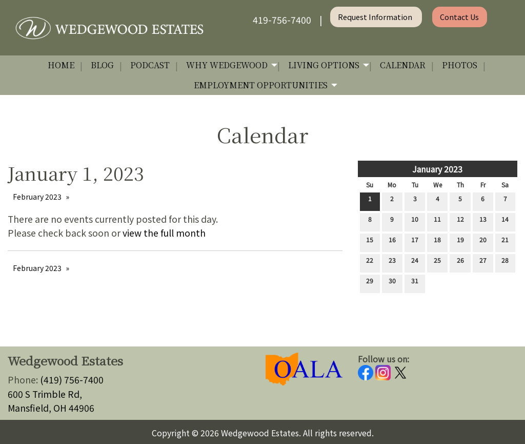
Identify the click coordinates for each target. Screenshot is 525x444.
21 (505, 241)
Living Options (323, 65)
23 (392, 262)
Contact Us (459, 16)
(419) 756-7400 (72, 379)
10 (414, 221)
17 (414, 241)
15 (369, 241)
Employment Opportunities (261, 85)
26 (460, 262)
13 (483, 221)
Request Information (376, 16)
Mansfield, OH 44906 (51, 407)
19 (460, 241)
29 (369, 282)
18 (437, 241)
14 (505, 221)
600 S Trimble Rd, (45, 394)
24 (414, 262)
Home (61, 65)
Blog (102, 65)
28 (505, 262)
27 (483, 262)
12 (460, 221)
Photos (459, 65)
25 (437, 262)
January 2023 (437, 169)
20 (483, 241)
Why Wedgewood (227, 65)
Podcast (150, 65)
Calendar (403, 65)
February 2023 (37, 196)
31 (414, 282)
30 (392, 282)
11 (437, 221)
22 (369, 262)
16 (392, 241)
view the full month (164, 232)
